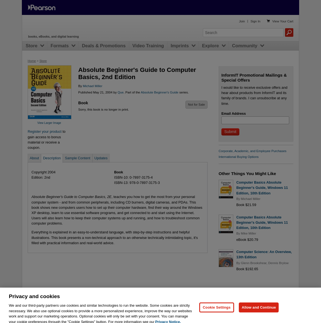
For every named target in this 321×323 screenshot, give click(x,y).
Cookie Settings (217, 310)
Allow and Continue (259, 310)
